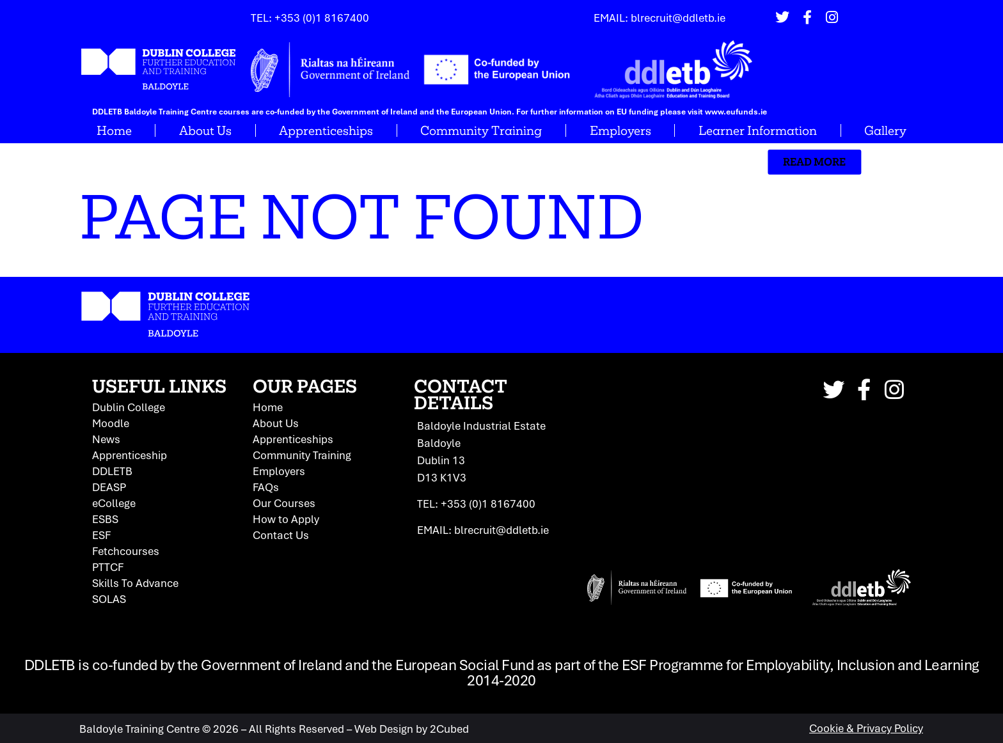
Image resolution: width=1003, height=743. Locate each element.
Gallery (885, 130)
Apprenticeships (326, 130)
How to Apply (286, 519)
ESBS (105, 519)
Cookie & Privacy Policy (866, 728)
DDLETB (112, 471)
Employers (620, 130)
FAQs (266, 487)
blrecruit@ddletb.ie (678, 17)
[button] (721, 162)
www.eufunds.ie (736, 111)
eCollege (114, 503)
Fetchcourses (125, 551)
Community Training (481, 130)
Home (114, 130)
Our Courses (284, 503)
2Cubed (449, 728)
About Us (205, 130)
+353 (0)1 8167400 (321, 17)
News (106, 439)
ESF (101, 535)
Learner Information (758, 130)
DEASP (109, 487)
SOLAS (109, 598)
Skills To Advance (135, 582)
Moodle (110, 423)
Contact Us (281, 535)
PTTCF (107, 566)
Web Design (383, 728)
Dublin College (128, 407)
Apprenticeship (129, 455)
